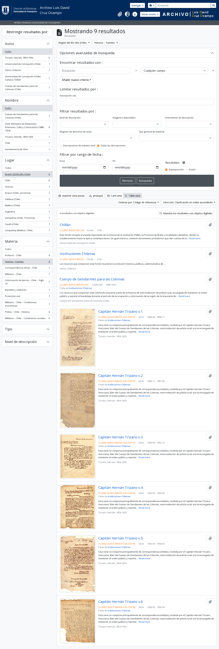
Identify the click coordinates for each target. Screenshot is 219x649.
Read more (195, 238)
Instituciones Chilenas (77, 254)
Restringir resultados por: (27, 32)
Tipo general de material (151, 131)
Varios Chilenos (27, 71)
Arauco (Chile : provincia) (27, 193)
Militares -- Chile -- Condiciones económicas (27, 304)
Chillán (65, 225)
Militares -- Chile (27, 275)
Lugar (10, 160)
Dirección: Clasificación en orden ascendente (188, 202)
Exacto (192, 169)
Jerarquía (96, 195)
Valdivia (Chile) (27, 200)
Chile (27, 143)
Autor (9, 43)
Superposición (176, 169)
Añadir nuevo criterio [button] (75, 80)
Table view (132, 195)
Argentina (27, 212)
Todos (8, 51)
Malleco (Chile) (27, 206)
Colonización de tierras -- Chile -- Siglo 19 (27, 282)
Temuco (27, 187)
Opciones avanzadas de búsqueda (87, 53)
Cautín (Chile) (27, 225)
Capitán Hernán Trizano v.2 (120, 376)
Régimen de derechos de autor (76, 131)
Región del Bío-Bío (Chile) (27, 175)
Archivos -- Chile (27, 256)
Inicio (62, 160)
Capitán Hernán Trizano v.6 (120, 602)
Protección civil (27, 297)
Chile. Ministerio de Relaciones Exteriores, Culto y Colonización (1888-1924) (27, 127)
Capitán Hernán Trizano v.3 (120, 437)
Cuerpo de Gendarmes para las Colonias (92, 279)
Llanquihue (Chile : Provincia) (27, 218)
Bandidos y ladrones (27, 290)
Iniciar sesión (149, 14)
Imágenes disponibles (124, 117)
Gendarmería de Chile (27, 150)
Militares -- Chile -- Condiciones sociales (27, 319)
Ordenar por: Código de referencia (137, 202)
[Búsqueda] (183, 5)
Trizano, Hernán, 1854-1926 (27, 58)
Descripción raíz (68, 95)
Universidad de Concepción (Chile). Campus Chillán (27, 78)
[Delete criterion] (213, 70)
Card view (114, 195)
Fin (114, 160)
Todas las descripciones (113, 145)
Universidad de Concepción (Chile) (27, 64)
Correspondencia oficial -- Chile (27, 268)
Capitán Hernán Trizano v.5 (120, 538)
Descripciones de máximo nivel (79, 145)
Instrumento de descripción (179, 117)
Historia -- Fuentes (27, 262)
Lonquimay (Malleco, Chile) (27, 231)
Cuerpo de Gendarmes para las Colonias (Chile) (27, 87)
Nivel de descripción (21, 341)
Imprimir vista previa (71, 195)
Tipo (8, 329)
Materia (11, 241)
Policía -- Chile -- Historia (27, 312)
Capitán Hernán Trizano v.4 (120, 488)
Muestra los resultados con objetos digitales (185, 213)
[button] (120, 14)
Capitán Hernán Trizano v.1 (120, 311)
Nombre (11, 100)
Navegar (136, 5)
